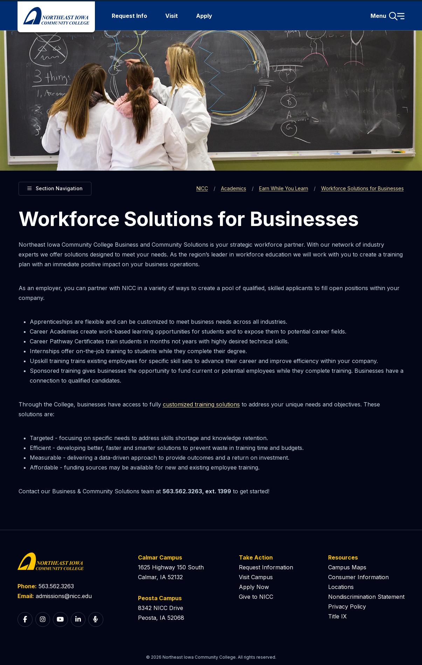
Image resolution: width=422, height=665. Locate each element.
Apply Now (254, 586)
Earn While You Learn (283, 188)
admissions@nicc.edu (64, 595)
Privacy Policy (347, 606)
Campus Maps (347, 567)
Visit (171, 15)
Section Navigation (55, 187)
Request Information (266, 567)
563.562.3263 (56, 586)
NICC (202, 188)
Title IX (337, 616)
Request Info (129, 15)
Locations (341, 586)
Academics (233, 188)
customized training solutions (201, 404)
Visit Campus (256, 577)
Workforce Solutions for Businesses (362, 188)
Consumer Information (358, 577)
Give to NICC (256, 596)
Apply (204, 15)
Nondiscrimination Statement (366, 596)
